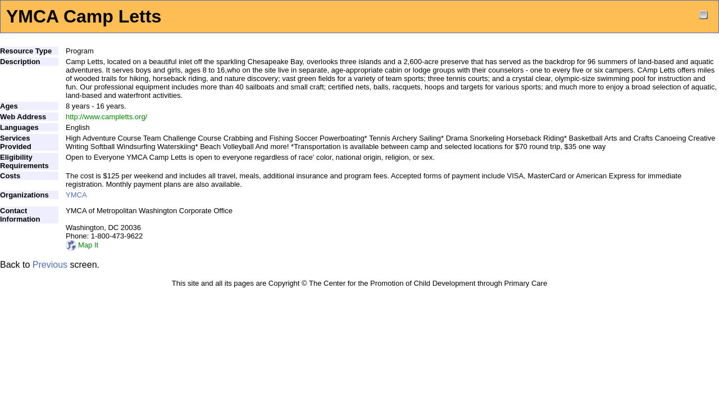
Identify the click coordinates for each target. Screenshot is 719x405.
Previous (50, 264)
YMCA (76, 195)
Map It (82, 245)
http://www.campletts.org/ (106, 116)
